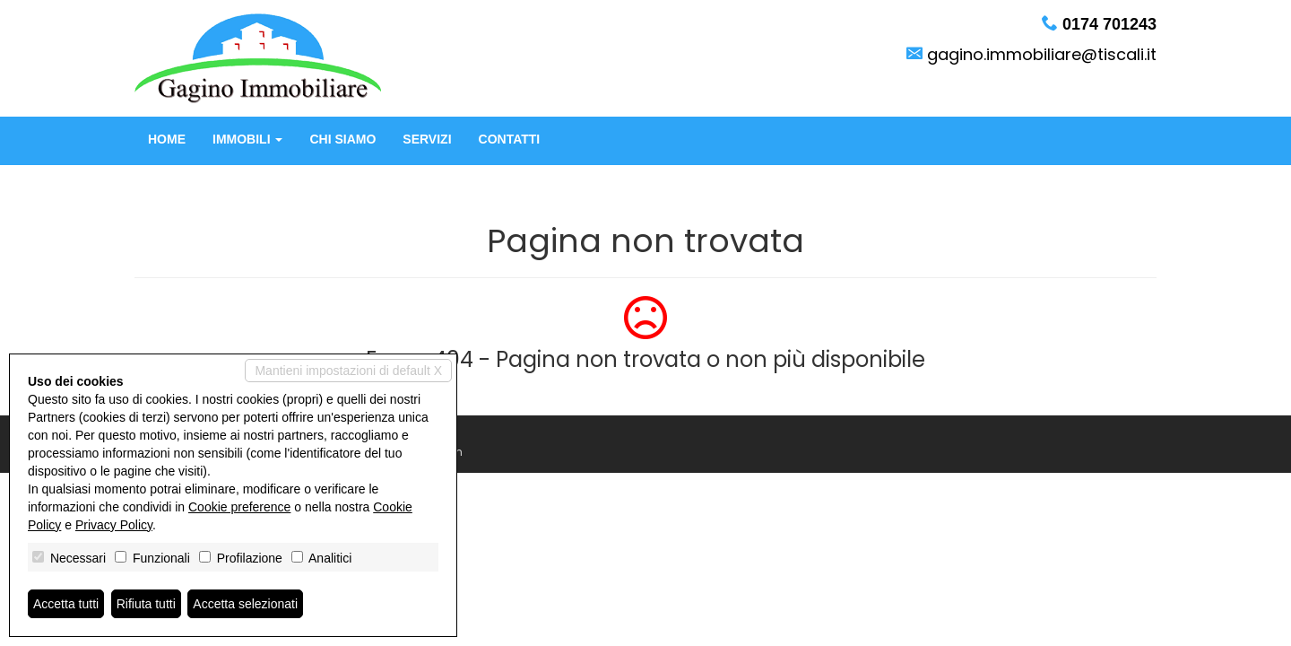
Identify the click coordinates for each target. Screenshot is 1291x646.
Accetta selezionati (245, 604)
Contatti (510, 139)
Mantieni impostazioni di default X (348, 370)
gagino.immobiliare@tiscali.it (1042, 54)
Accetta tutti (66, 604)
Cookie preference (239, 507)
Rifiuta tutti (146, 604)
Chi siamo (342, 139)
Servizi (427, 139)
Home (167, 139)
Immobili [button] (247, 139)
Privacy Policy (113, 525)
